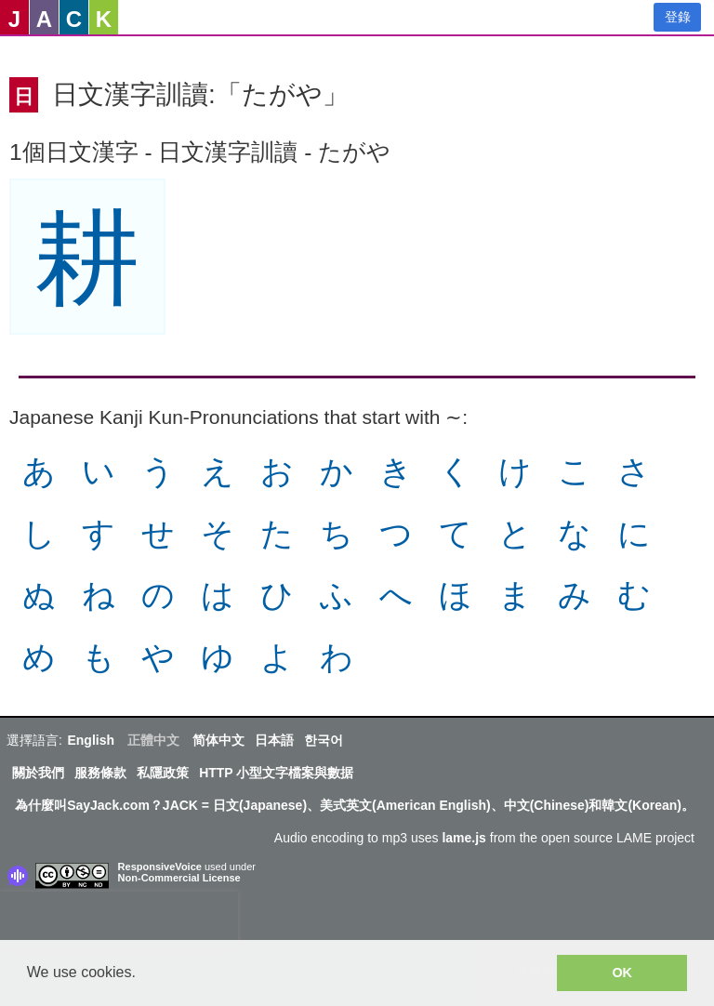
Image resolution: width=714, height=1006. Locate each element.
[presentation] (119, 919)
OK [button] (622, 972)
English (90, 740)
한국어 (323, 740)
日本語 (274, 740)
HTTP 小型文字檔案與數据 (276, 772)
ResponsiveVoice (160, 866)
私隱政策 (163, 772)
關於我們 (38, 772)
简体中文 (218, 740)
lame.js (463, 837)
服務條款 (100, 772)
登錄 (678, 16)
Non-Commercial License (179, 877)
